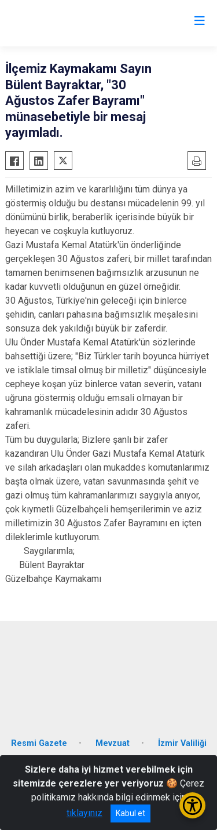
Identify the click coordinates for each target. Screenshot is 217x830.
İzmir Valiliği (182, 743)
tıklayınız (84, 812)
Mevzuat (112, 743)
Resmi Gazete (39, 743)
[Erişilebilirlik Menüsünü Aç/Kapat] (192, 805)
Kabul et (130, 813)
